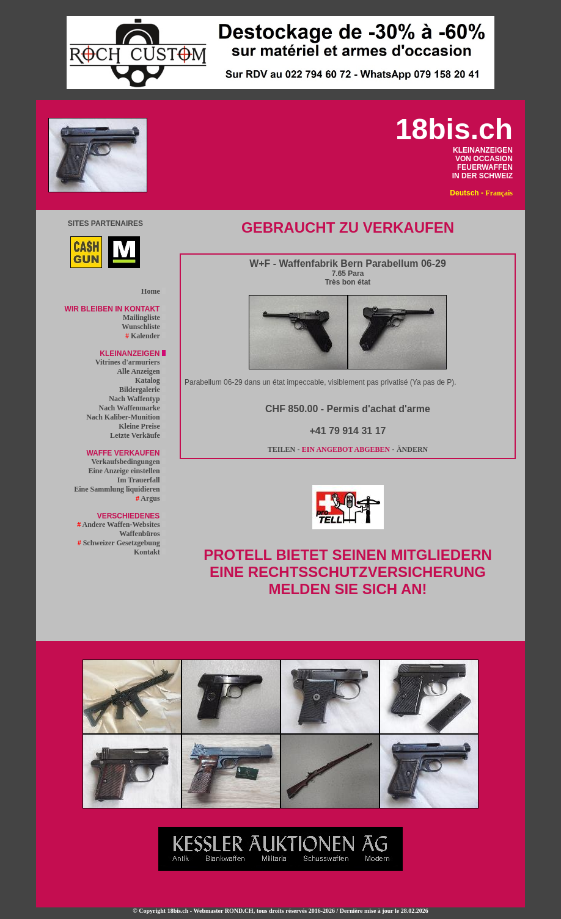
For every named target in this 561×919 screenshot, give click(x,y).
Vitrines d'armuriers (130, 362)
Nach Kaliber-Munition (126, 417)
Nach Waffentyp (137, 398)
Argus (151, 498)
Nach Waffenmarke (132, 408)
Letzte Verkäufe (138, 435)
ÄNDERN (412, 449)
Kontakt (150, 552)
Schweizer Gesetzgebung (122, 543)
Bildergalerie (142, 389)
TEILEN (281, 449)
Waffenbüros (142, 533)
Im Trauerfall (141, 480)
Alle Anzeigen (141, 371)
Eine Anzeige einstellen (126, 471)
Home (153, 291)
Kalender (145, 336)
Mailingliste (144, 317)
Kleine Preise (142, 426)
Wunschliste (143, 326)
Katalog (150, 380)
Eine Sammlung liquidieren (119, 489)
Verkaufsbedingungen (128, 461)
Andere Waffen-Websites (121, 524)
